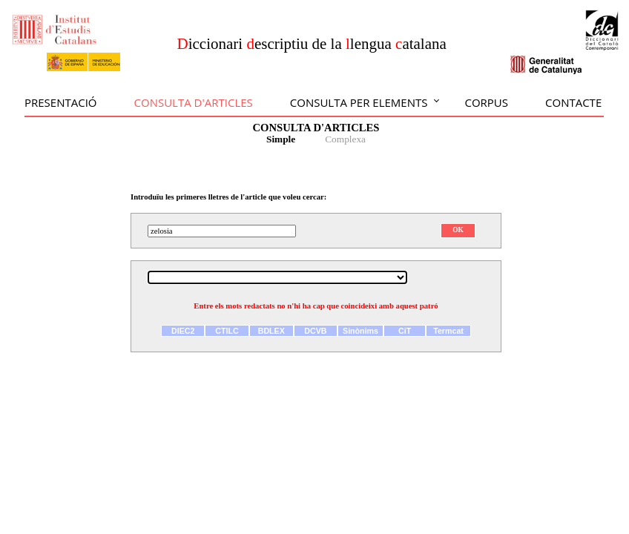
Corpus (486, 102)
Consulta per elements (359, 102)
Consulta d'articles (193, 102)
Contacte (573, 102)
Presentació (60, 102)
